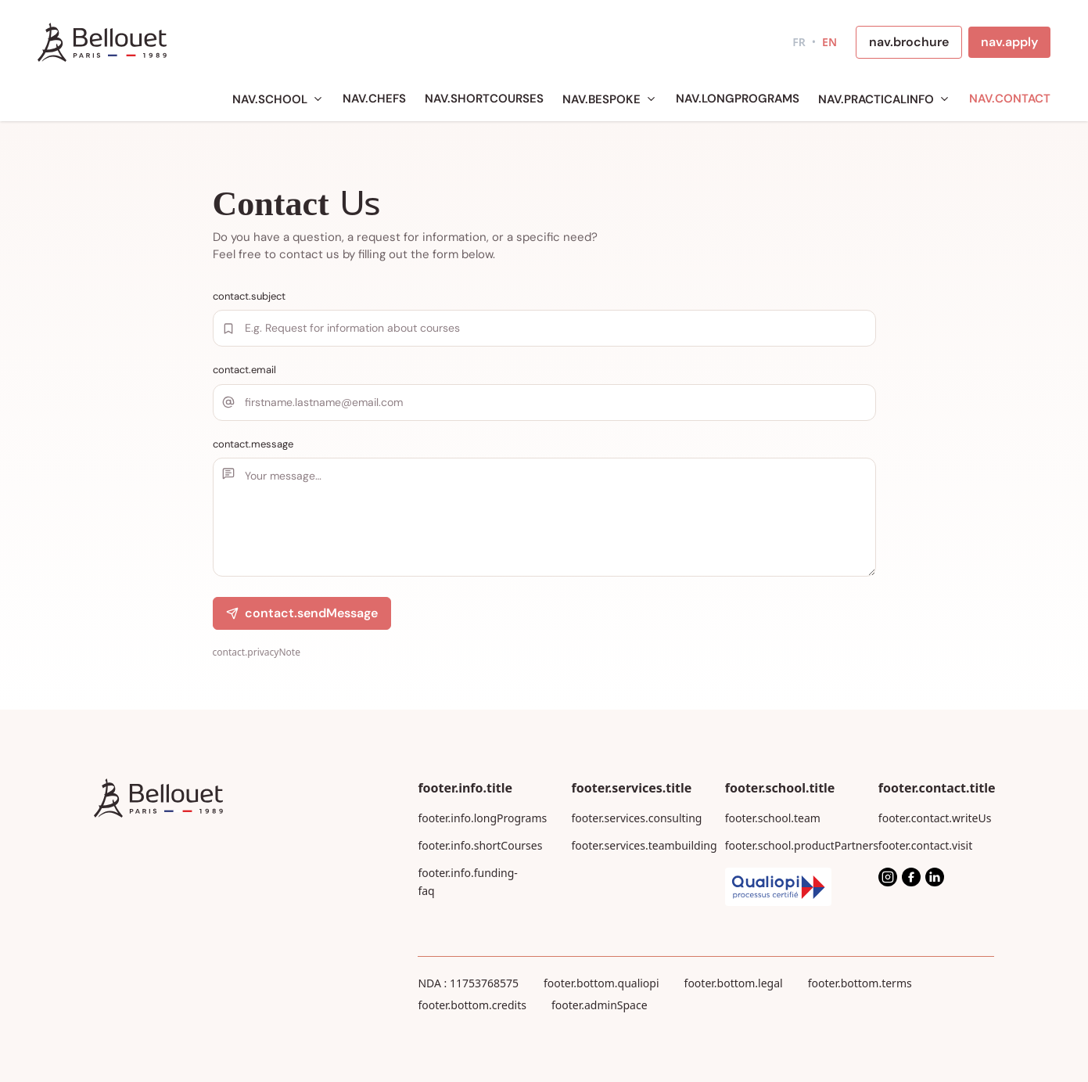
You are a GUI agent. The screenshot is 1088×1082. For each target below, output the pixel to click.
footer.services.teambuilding (630, 845)
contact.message (253, 444)
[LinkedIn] (934, 877)
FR (799, 41)
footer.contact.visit (925, 845)
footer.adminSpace (599, 1005)
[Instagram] (887, 877)
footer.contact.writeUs (935, 818)
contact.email (244, 369)
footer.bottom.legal (733, 983)
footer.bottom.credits (472, 1005)
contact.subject (249, 296)
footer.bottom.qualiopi (601, 983)
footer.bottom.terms (860, 983)
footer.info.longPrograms (475, 818)
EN (829, 41)
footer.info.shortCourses (475, 845)
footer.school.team (772, 818)
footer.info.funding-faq (467, 881)
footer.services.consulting (630, 818)
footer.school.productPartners (783, 845)
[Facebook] (911, 877)
